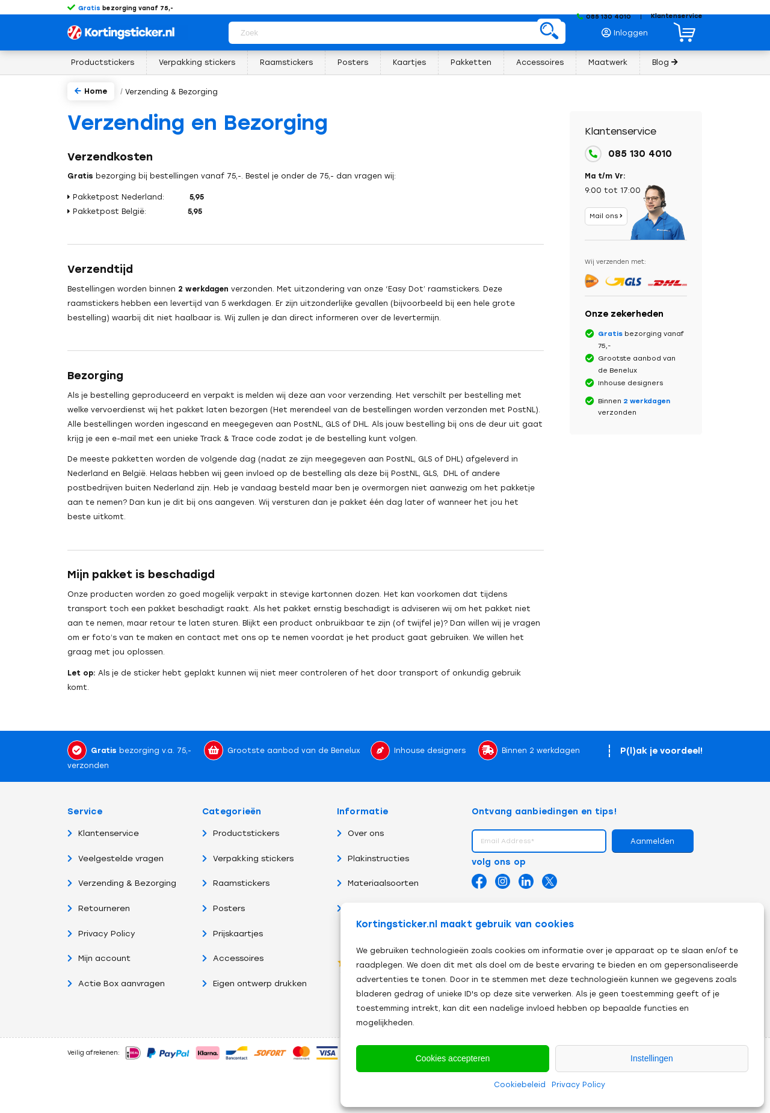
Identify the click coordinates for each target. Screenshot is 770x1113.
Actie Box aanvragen (116, 983)
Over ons (360, 833)
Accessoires (232, 958)
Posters (223, 908)
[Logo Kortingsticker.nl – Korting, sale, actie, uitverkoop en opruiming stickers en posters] (127, 32)
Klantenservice (677, 16)
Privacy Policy (578, 1085)
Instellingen (651, 1058)
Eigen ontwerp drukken (254, 983)
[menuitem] (628, 30)
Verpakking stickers (248, 858)
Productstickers (240, 833)
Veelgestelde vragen (115, 858)
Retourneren (98, 908)
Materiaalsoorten (378, 883)
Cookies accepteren (453, 1058)
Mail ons (606, 216)
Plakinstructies (373, 858)
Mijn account (99, 958)
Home (91, 91)
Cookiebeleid (520, 1085)
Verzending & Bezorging (121, 883)
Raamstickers (236, 883)
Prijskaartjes (232, 933)
